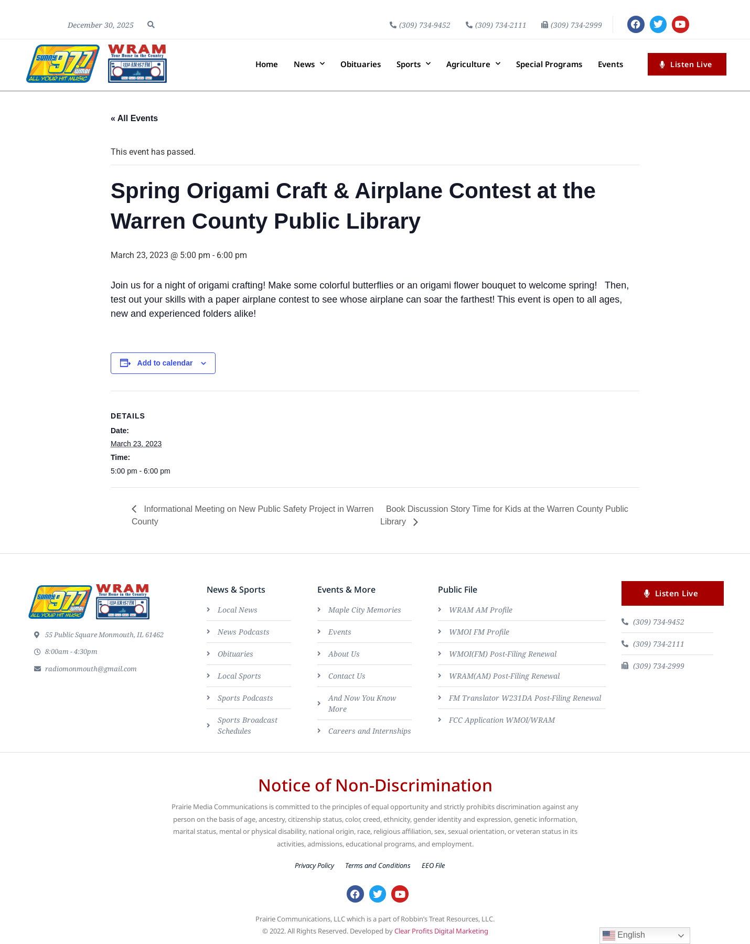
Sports (414, 64)
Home (266, 64)
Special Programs (549, 64)
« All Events (134, 118)
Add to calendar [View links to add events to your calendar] (165, 363)
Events (610, 64)
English (624, 935)
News (309, 64)
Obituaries (360, 64)
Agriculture (473, 64)
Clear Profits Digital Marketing (441, 932)
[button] (151, 25)
